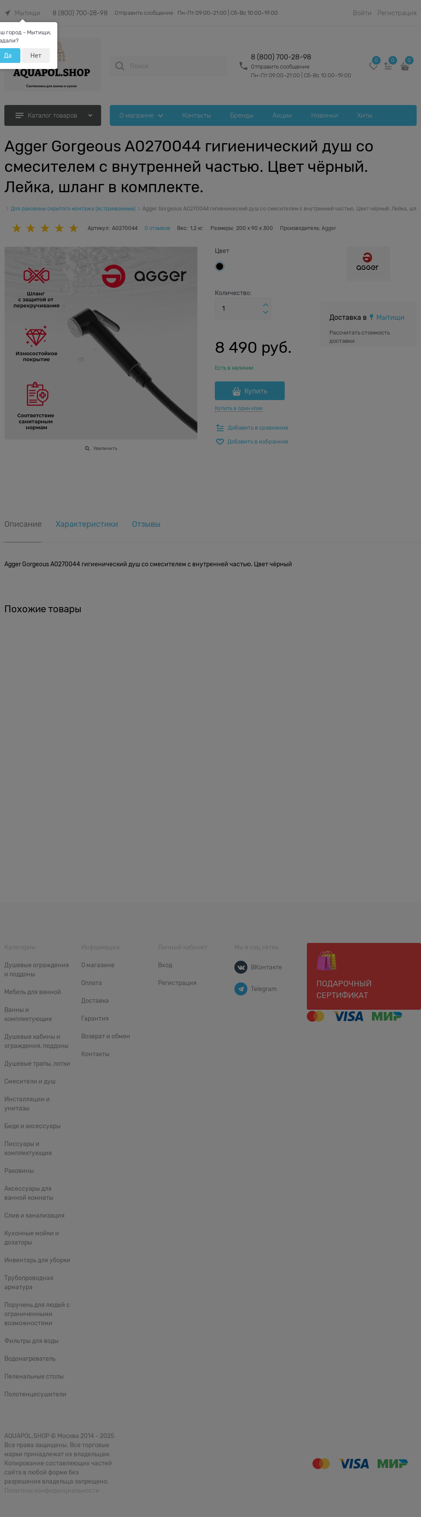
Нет (35, 55)
